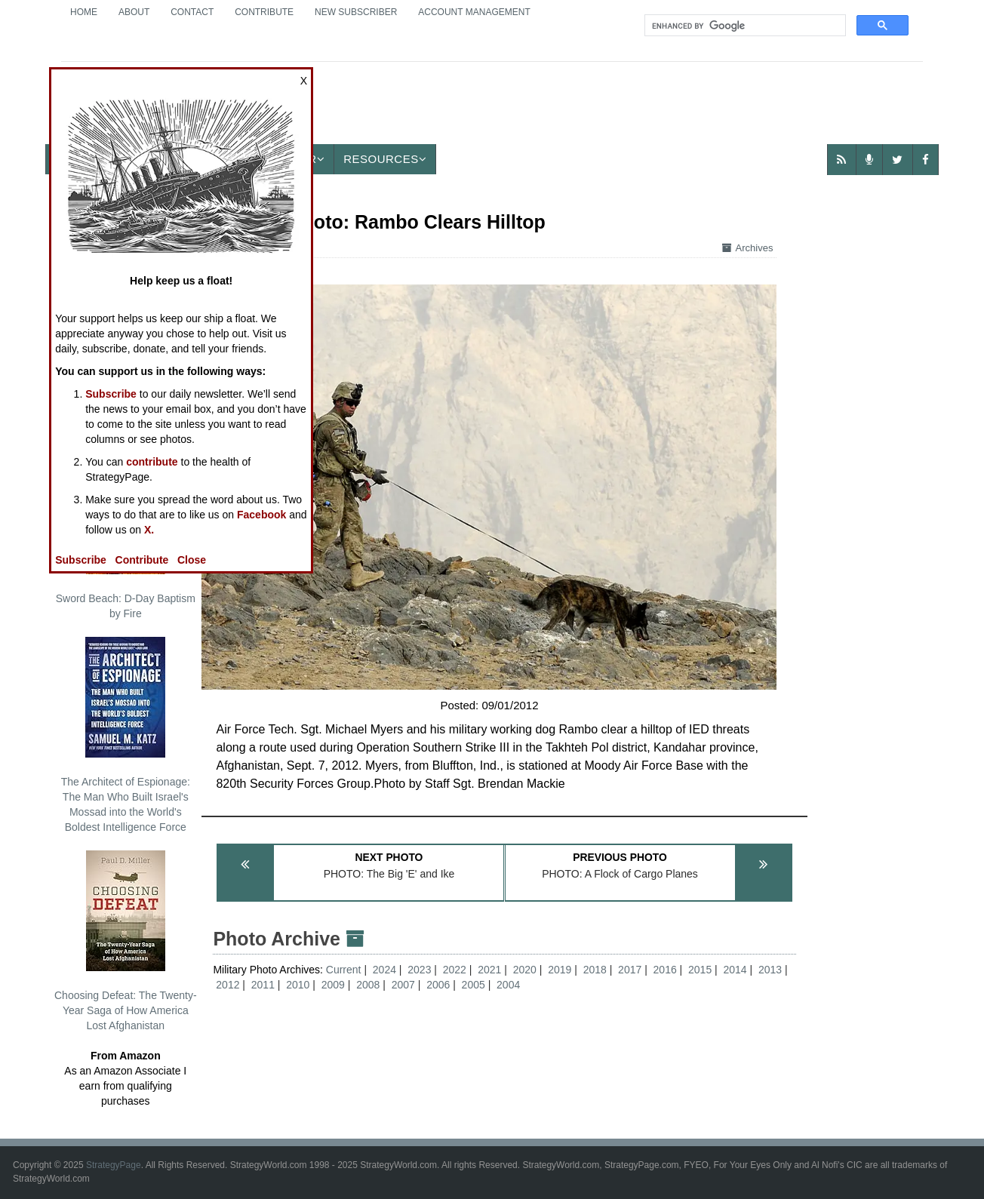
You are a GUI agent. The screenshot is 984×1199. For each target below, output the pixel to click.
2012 (227, 985)
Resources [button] (384, 158)
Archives (747, 248)
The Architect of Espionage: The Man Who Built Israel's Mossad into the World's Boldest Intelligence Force (125, 735)
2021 (489, 970)
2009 (333, 985)
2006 (438, 985)
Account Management (474, 12)
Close (191, 560)
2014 (735, 970)
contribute (151, 462)
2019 (559, 970)
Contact (192, 12)
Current (345, 970)
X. (149, 530)
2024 (384, 970)
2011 (263, 985)
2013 (770, 970)
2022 (454, 970)
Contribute (264, 12)
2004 (508, 985)
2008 (368, 985)
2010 (297, 985)
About (133, 12)
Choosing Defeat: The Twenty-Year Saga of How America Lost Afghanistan (125, 940)
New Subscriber (356, 12)
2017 (629, 970)
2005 (473, 985)
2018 (595, 970)
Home (83, 12)
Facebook (261, 515)
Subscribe (111, 394)
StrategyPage (113, 1165)
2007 (403, 985)
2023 (419, 970)
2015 (700, 970)
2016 (665, 970)
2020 (525, 970)
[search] (743, 25)
